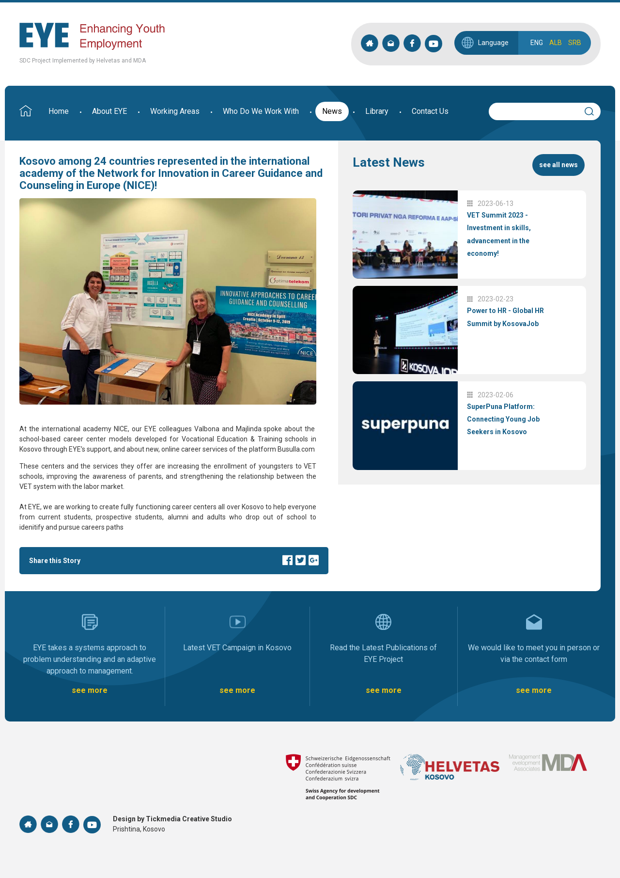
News (332, 111)
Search (593, 110)
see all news (558, 165)
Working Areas (175, 111)
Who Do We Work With (261, 111)
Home (58, 111)
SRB (574, 43)
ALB (555, 43)
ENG (536, 43)
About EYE (109, 111)
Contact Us (430, 111)
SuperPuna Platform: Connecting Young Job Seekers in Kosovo (503, 419)
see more (90, 690)
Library (376, 111)
